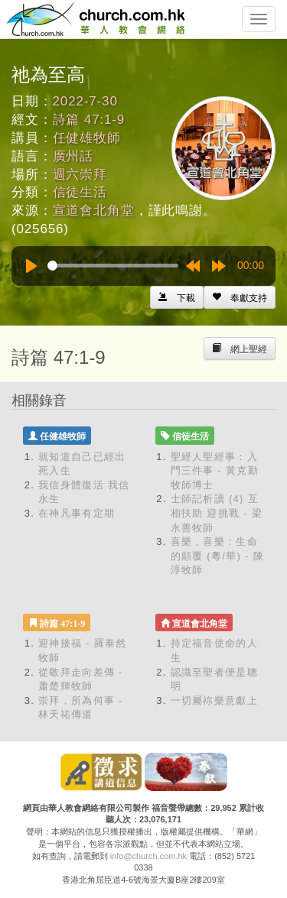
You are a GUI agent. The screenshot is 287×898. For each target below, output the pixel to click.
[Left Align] (240, 297)
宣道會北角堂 (94, 210)
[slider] (112, 265)
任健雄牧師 (87, 138)
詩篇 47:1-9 (89, 119)
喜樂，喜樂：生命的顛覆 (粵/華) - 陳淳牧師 (217, 555)
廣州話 (73, 156)
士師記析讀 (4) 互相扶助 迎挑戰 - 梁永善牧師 (217, 513)
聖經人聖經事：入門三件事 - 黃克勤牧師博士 (215, 471)
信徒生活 (80, 192)
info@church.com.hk (148, 856)
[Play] (31, 266)
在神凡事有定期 (76, 513)
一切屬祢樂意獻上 (214, 700)
